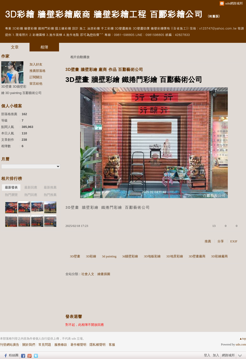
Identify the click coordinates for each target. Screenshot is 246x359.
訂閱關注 (36, 77)
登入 (207, 355)
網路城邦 (228, 355)
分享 (220, 241)
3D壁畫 (75, 256)
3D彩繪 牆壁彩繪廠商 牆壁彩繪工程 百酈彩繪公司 (103, 13)
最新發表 (11, 187)
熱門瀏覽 (11, 195)
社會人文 (87, 274)
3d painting (109, 256)
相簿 (44, 47)
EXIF (233, 241)
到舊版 (213, 16)
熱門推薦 (50, 195)
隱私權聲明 (98, 344)
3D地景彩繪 (174, 256)
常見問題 (44, 344)
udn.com (241, 344)
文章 (15, 47)
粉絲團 (13, 355)
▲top (242, 338)
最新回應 (30, 187)
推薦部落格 (38, 71)
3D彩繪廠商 (219, 256)
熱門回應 (30, 195)
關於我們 (28, 344)
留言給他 (36, 83)
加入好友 (36, 64)
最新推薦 (50, 187)
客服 (112, 344)
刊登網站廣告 (9, 344)
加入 (216, 355)
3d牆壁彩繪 (130, 256)
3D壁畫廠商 (197, 256)
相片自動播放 (80, 57)
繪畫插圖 (103, 274)
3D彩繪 (91, 256)
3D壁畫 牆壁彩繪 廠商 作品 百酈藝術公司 (104, 69)
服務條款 (60, 344)
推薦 (208, 241)
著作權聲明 (78, 344)
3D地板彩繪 (152, 256)
